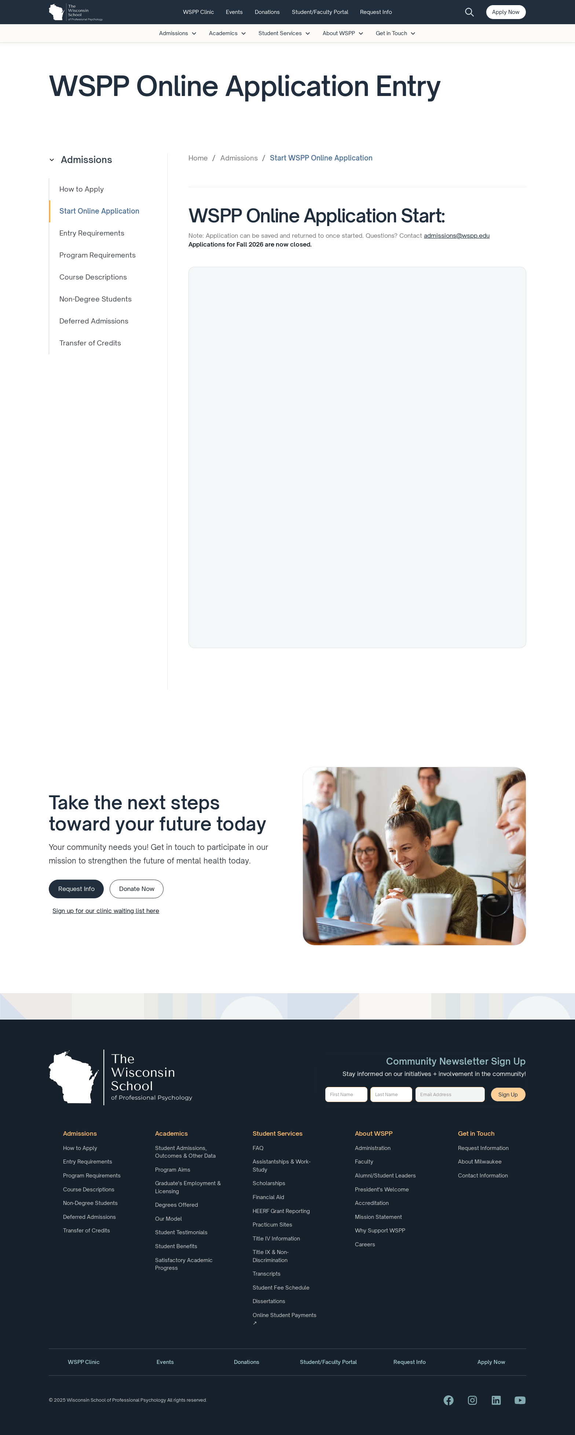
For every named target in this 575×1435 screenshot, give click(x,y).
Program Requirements (92, 1175)
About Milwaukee (480, 1161)
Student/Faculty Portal (320, 12)
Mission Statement (378, 1217)
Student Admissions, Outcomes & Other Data (185, 1152)
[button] (178, 33)
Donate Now (136, 888)
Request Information (483, 1148)
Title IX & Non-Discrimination (271, 1256)
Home (198, 158)
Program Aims (172, 1169)
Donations (267, 12)
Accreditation (372, 1203)
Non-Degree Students (90, 1203)
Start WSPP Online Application (321, 158)
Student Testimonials (181, 1232)
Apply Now (506, 12)
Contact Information (483, 1175)
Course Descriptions (88, 1189)
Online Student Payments (284, 1319)
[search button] (470, 12)
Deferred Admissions (89, 1217)
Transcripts (267, 1274)
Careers (365, 1244)
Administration (373, 1148)
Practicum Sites (272, 1224)
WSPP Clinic (198, 12)
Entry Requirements (87, 1161)
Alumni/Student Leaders (385, 1175)
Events (234, 12)
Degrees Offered (176, 1205)
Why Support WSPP (380, 1230)
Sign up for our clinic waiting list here (105, 910)
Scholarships (269, 1183)
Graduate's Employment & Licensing (188, 1187)
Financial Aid (268, 1197)
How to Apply (80, 1148)
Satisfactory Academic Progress (184, 1264)
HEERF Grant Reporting (281, 1211)
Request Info (376, 12)
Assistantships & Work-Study (282, 1165)
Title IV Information (276, 1238)
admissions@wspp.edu (457, 235)
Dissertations (269, 1301)
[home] (75, 12)
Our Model (168, 1219)
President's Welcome (382, 1189)
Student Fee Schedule (281, 1287)
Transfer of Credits (86, 1230)
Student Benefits (176, 1246)
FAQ (258, 1148)
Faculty (364, 1161)
